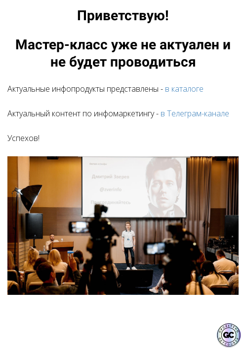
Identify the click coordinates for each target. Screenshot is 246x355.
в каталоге (184, 88)
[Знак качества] (228, 335)
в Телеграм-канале (195, 113)
